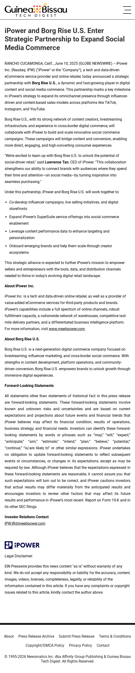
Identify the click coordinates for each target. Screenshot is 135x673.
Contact (103, 645)
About (9, 636)
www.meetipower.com (67, 329)
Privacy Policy (80, 645)
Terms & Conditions (115, 636)
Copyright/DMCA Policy (45, 645)
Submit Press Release (76, 636)
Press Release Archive (36, 636)
